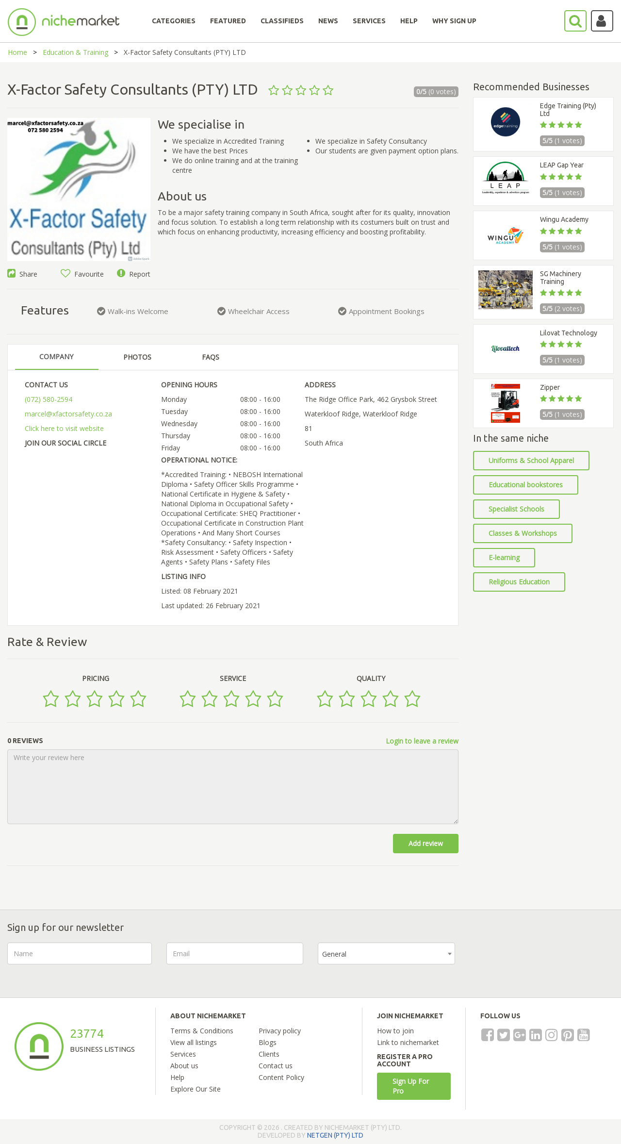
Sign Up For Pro (410, 1086)
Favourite (82, 274)
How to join (395, 1030)
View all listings (193, 1042)
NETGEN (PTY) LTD (335, 1135)
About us (184, 1065)
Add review (426, 843)
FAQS (210, 357)
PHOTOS (137, 357)
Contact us (276, 1065)
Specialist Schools (516, 509)
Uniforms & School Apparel (531, 460)
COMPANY (56, 356)
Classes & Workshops (523, 533)
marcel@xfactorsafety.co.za (68, 413)
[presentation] (543, 961)
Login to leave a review (422, 741)
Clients (269, 1054)
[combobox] (386, 953)
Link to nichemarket (408, 1042)
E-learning (504, 557)
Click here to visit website (64, 428)
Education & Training (75, 52)
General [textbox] (334, 954)
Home (17, 52)
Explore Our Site (195, 1089)
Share (22, 274)
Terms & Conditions (201, 1030)
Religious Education (519, 581)
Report (133, 274)
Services (183, 1054)
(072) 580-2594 (48, 399)
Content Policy (281, 1077)
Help (177, 1077)
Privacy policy (280, 1030)
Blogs (268, 1042)
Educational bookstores (526, 484)
